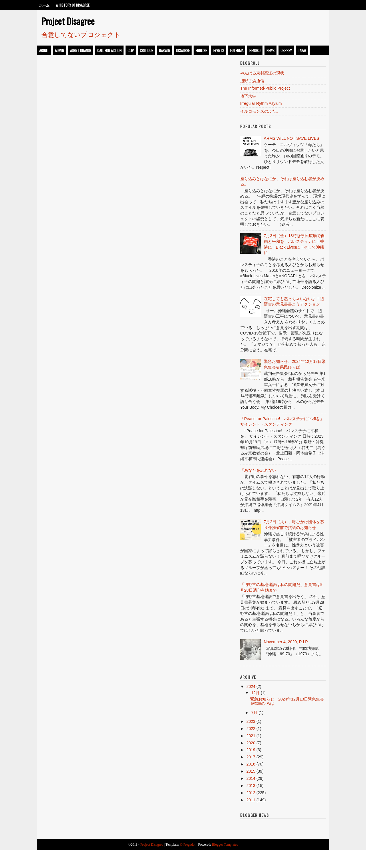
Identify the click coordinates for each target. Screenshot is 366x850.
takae (302, 50)
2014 (250, 778)
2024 (250, 686)
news (270, 50)
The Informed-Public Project (265, 88)
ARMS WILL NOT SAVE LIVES (291, 138)
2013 (250, 785)
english (201, 50)
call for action (109, 50)
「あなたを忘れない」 (260, 470)
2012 (250, 792)
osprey (286, 50)
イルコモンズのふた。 (260, 111)
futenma (236, 50)
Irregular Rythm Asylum (261, 103)
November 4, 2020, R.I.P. (286, 642)
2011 (250, 800)
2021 (250, 735)
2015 (250, 771)
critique (146, 50)
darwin (164, 50)
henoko (254, 50)
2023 (250, 721)
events (218, 50)
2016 (250, 764)
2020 (250, 743)
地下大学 (248, 96)
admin (59, 50)
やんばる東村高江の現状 (262, 73)
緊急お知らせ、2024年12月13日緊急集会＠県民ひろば (287, 701)
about (44, 50)
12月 (255, 692)
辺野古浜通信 (252, 80)
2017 (250, 757)
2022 (250, 728)
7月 (254, 712)
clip (131, 50)
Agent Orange (80, 50)
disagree (183, 50)
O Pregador (188, 845)
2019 (250, 749)
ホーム (44, 5)
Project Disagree (68, 20)
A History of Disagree (72, 5)
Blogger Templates (225, 845)
